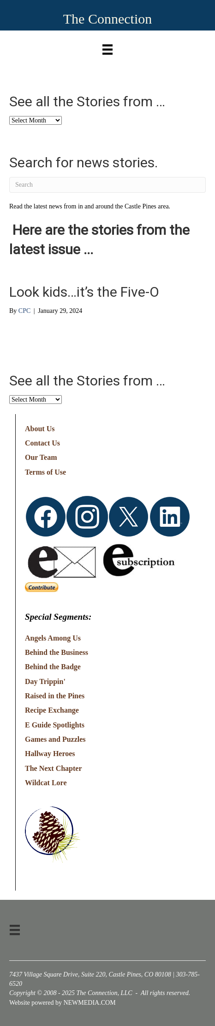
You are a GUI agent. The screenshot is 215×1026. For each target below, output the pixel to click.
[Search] (107, 185)
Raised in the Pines (54, 696)
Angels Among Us (53, 638)
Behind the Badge (53, 667)
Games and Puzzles (55, 739)
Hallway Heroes (50, 753)
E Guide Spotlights (54, 725)
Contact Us (42, 443)
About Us (39, 429)
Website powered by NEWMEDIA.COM (62, 1002)
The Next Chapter (53, 768)
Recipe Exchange (52, 710)
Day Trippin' (45, 681)
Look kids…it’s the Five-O (84, 292)
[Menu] (107, 47)
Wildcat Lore (46, 783)
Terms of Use (45, 472)
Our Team (41, 457)
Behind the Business (56, 652)
